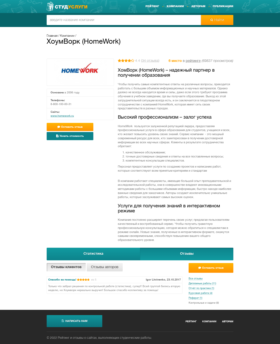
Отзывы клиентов (66, 267)
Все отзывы (196, 279)
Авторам (198, 6)
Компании (175, 6)
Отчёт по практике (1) (201, 288)
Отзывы (186, 253)
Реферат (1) (195, 298)
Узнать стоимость (70, 136)
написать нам (75, 320)
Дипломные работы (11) (202, 283)
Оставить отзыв (70, 126)
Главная (52, 36)
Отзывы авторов (104, 267)
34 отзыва (150, 61)
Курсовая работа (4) (200, 293)
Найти (217, 20)
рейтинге (193, 61)
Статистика (93, 253)
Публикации (223, 6)
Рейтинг (152, 6)
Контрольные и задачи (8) (204, 303)
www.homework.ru (62, 116)
